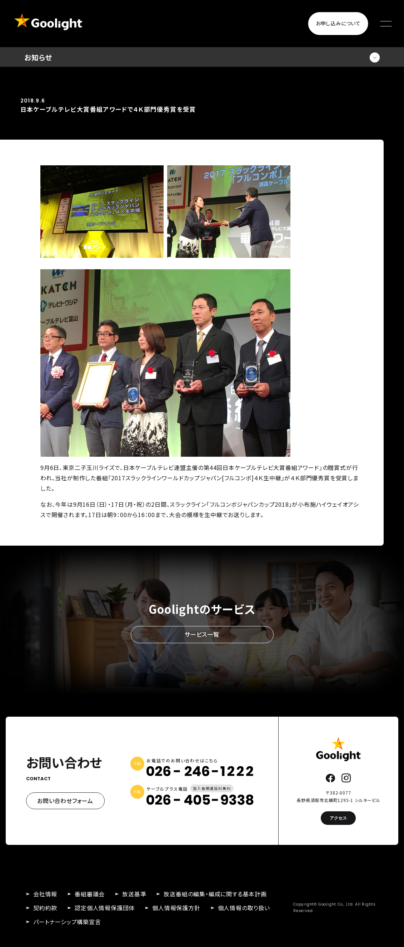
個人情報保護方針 (176, 907)
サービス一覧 (202, 634)
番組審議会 (90, 894)
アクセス (338, 818)
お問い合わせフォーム (65, 800)
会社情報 (45, 894)
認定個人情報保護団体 (105, 907)
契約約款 (45, 907)
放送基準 (134, 894)
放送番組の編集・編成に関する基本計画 (215, 894)
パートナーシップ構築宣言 (67, 921)
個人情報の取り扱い (244, 907)
